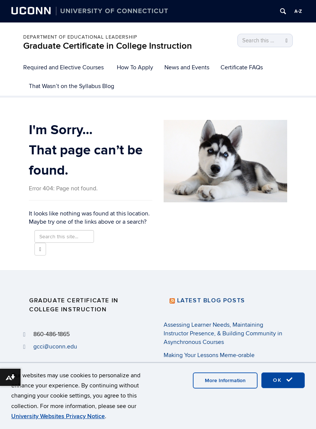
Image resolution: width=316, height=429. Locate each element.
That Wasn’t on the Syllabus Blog (71, 86)
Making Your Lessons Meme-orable (209, 355)
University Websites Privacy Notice (58, 416)
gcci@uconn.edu (55, 346)
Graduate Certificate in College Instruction (107, 45)
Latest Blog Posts (211, 300)
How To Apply (135, 67)
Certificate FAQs (242, 67)
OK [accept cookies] (283, 380)
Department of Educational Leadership (80, 37)
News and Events (186, 67)
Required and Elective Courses (63, 67)
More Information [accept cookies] (225, 380)
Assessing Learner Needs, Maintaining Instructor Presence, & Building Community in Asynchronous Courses (223, 333)
